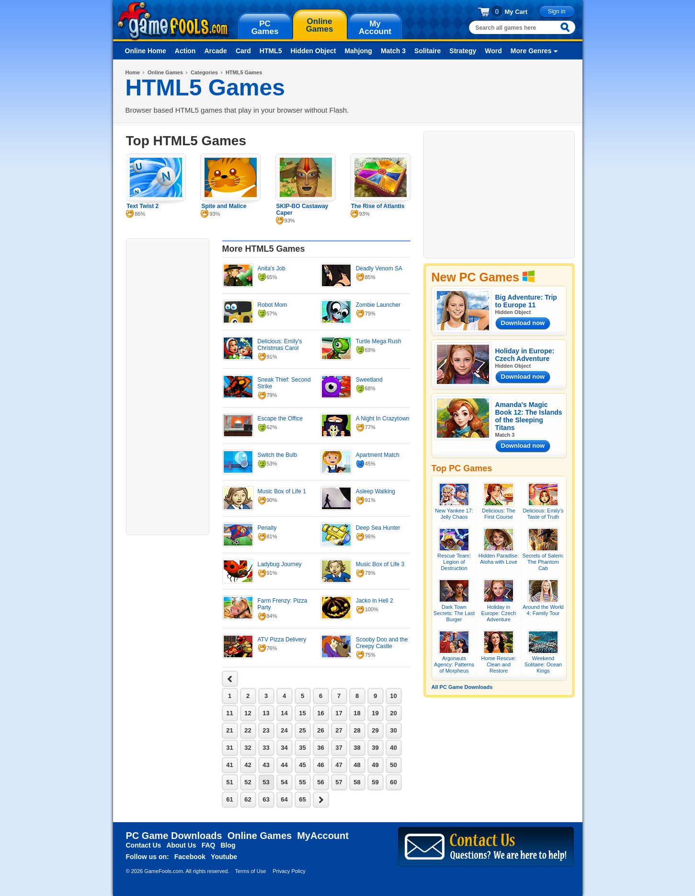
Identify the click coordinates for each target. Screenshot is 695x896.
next (230, 678)
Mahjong (358, 51)
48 (356, 764)
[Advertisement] (167, 385)
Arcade (215, 51)
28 (356, 730)
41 (229, 764)
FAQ (209, 845)
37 (338, 747)
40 (393, 747)
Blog (227, 845)
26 (320, 730)
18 (356, 713)
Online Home (145, 51)
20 (393, 713)
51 (229, 782)
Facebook (189, 857)
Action (185, 51)
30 (393, 730)
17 (338, 713)
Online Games (165, 72)
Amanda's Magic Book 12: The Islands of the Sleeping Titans (528, 416)
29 (375, 730)
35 (302, 747)
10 (393, 695)
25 (302, 730)
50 (393, 764)
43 (265, 764)
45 (302, 764)
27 (338, 730)
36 (320, 747)
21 (229, 730)
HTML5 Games (244, 72)
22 (247, 730)
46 (320, 764)
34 (284, 747)
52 (247, 782)
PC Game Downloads (174, 835)
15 (302, 713)
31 (229, 747)
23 (265, 730)
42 (247, 764)
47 (338, 764)
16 (320, 713)
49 (375, 764)
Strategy (462, 51)
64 (284, 799)
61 (229, 799)
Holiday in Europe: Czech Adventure (525, 354)
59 (375, 782)
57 (338, 782)
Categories (204, 72)
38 (356, 747)
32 (247, 747)
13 (265, 713)
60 (393, 782)
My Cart (516, 11)
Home (132, 72)
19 (375, 713)
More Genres (531, 51)
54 (284, 782)
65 (302, 799)
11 (229, 713)
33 (265, 747)
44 (284, 764)
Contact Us (143, 845)
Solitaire (427, 51)
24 (284, 730)
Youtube (224, 857)
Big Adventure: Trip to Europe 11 (526, 301)
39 (375, 747)
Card (243, 51)
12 (247, 713)
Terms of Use (250, 871)
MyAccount (323, 835)
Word (493, 51)
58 (356, 782)
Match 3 (393, 51)
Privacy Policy (289, 871)
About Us (181, 845)
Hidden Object (313, 51)
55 (302, 782)
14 (284, 713)
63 (265, 799)
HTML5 (271, 51)
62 (247, 799)
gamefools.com (173, 21)
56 (320, 782)
